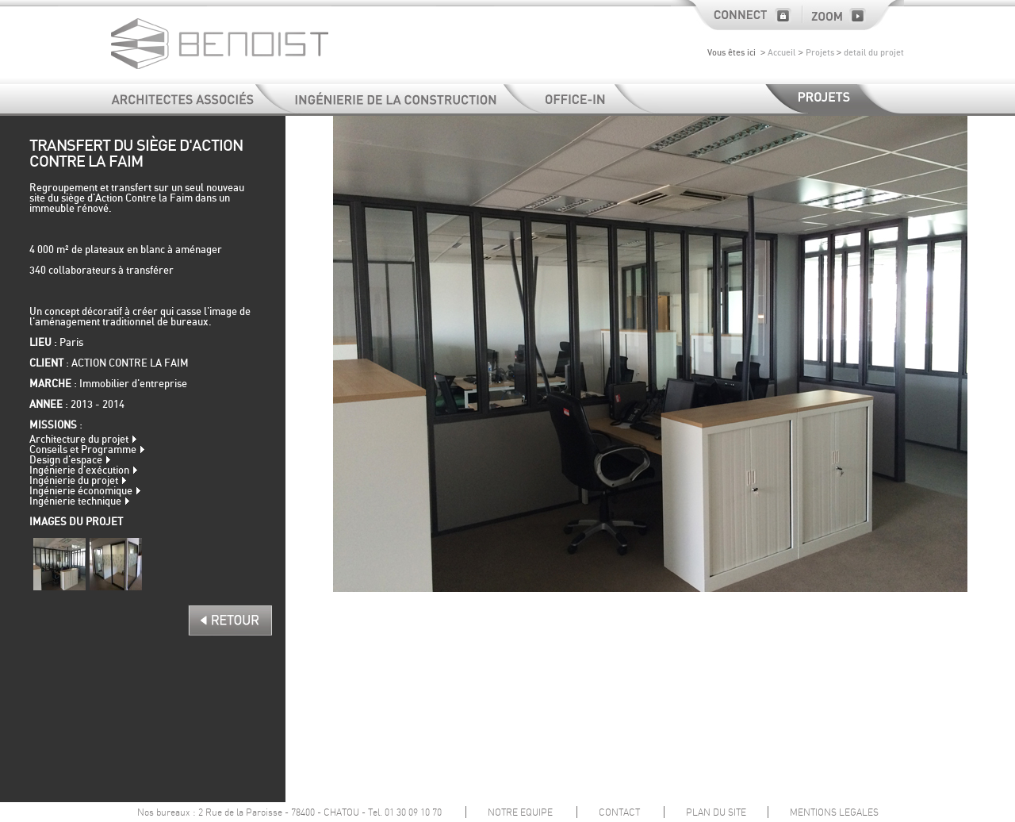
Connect (736, 15)
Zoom (853, 15)
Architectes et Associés (204, 98)
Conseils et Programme (82, 450)
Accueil (781, 52)
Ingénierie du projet (73, 481)
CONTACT (619, 812)
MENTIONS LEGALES (834, 812)
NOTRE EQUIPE (520, 812)
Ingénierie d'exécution (79, 471)
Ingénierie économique (80, 491)
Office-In (601, 98)
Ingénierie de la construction (420, 98)
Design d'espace (65, 460)
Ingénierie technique (75, 502)
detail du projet (874, 52)
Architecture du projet (78, 440)
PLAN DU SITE (716, 812)
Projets (820, 52)
